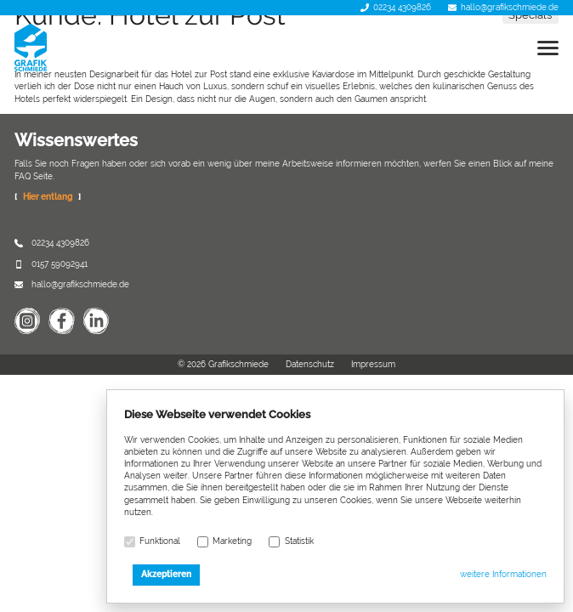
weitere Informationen (503, 574)
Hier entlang (47, 196)
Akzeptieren (166, 574)
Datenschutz (310, 364)
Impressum (373, 364)
